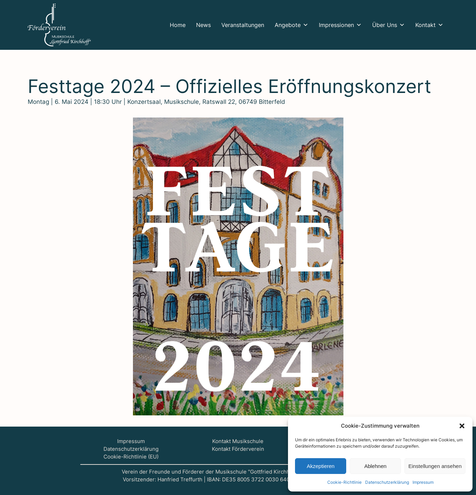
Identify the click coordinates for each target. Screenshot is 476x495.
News (203, 24)
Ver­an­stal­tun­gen (242, 24)
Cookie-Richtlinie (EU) (131, 457)
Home (178, 24)
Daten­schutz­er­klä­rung (387, 482)
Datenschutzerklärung (131, 449)
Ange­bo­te (291, 25)
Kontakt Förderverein (238, 449)
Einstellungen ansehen (435, 466)
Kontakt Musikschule (237, 441)
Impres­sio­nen (340, 25)
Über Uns (388, 25)
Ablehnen (375, 466)
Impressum (131, 441)
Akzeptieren (320, 466)
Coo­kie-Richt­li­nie (344, 482)
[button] (461, 425)
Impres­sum (423, 482)
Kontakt (429, 25)
